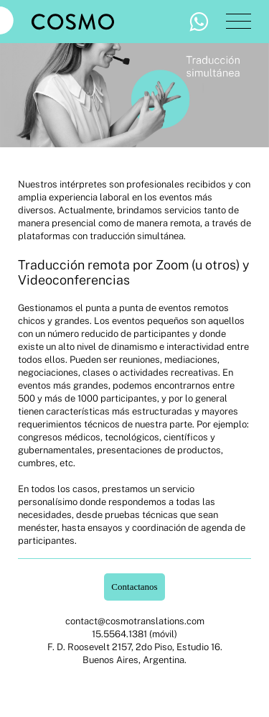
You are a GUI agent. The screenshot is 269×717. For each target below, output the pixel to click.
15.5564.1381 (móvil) (134, 634)
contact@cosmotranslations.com (134, 621)
